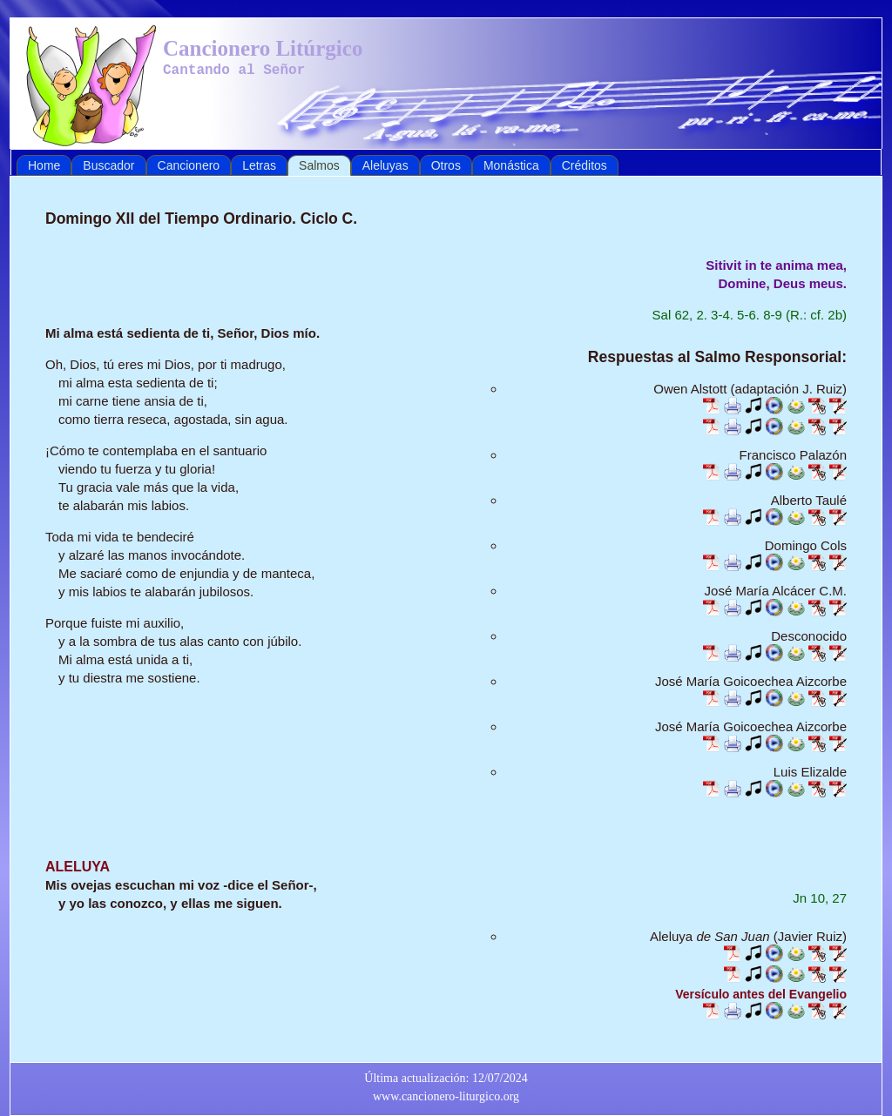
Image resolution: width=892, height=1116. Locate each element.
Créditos (584, 165)
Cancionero (189, 165)
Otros (446, 165)
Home (44, 165)
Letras (259, 165)
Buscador (108, 165)
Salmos (319, 165)
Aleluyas (385, 165)
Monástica (511, 165)
